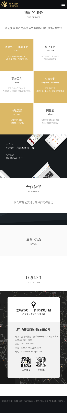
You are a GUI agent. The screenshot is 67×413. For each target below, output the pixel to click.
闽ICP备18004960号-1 (54, 401)
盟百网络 (40, 401)
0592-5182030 (27, 343)
